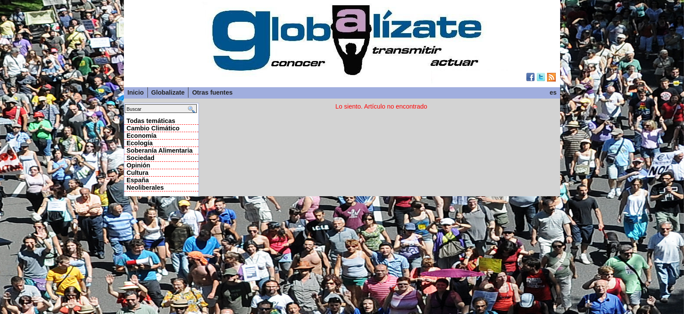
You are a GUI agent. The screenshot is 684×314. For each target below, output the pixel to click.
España (138, 180)
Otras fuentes (212, 92)
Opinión (138, 165)
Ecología (140, 143)
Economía (142, 135)
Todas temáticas (151, 120)
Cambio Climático (153, 128)
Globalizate (168, 92)
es (553, 92)
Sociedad (140, 157)
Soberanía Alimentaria (159, 150)
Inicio (135, 92)
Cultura (137, 172)
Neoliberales (145, 187)
